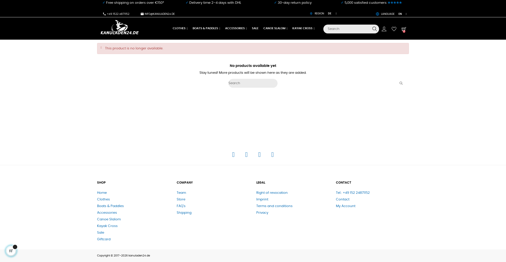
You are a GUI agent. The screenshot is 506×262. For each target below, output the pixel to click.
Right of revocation (272, 192)
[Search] (351, 29)
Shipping (184, 212)
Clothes (103, 199)
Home (102, 192)
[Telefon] (260, 155)
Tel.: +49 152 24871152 (353, 192)
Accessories (107, 212)
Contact (342, 199)
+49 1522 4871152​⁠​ (116, 14)
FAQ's (181, 206)
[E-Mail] (272, 155)
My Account (345, 206)
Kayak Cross (107, 226)
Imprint (262, 199)
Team (181, 192)
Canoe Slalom (109, 219)
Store (181, 199)
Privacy (262, 212)
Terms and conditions (274, 206)
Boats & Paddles (110, 206)
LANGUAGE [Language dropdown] (391, 14)
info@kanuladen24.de (157, 14)
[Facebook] (234, 155)
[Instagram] (247, 155)
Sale (100, 232)
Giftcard (104, 239)
